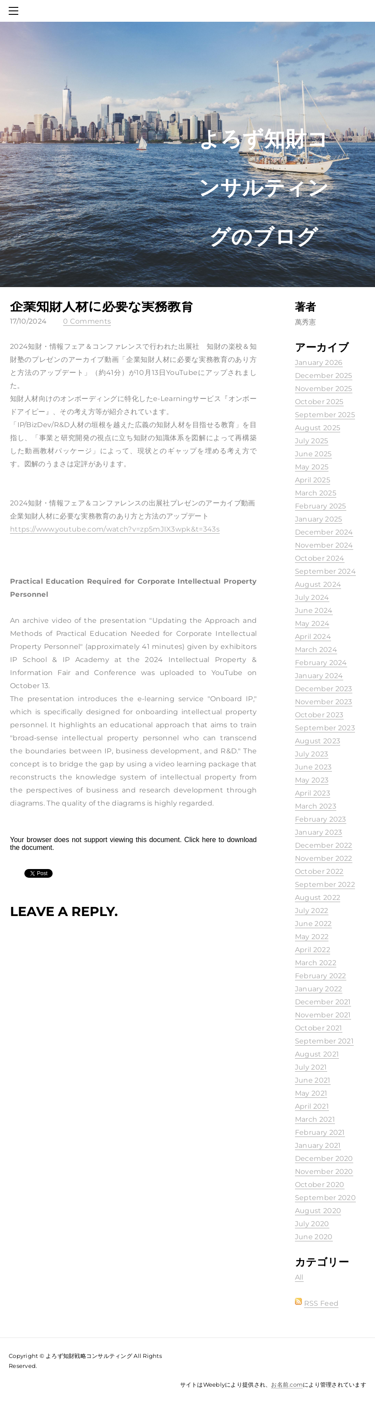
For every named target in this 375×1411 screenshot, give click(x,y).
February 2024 (321, 663)
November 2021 (323, 1015)
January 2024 (319, 676)
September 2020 (325, 1198)
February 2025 (320, 506)
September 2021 (324, 1041)
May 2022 (312, 937)
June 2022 (313, 923)
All (299, 1277)
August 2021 (317, 1054)
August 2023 (318, 741)
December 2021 (323, 1002)
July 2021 (311, 1067)
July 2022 (311, 910)
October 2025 (319, 402)
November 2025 (323, 389)
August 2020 (318, 1211)
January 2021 (318, 1145)
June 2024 (314, 610)
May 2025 (312, 467)
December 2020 (324, 1158)
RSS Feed (321, 1303)
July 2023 (311, 754)
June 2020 (314, 1237)
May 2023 (312, 780)
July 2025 (311, 441)
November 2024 (324, 545)
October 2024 (320, 558)
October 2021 (318, 1028)
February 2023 (320, 819)
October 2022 (319, 871)
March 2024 (316, 649)
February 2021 (320, 1132)
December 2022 (323, 845)
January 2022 (318, 989)
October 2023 (319, 715)
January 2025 (318, 519)
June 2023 (313, 767)
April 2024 (313, 636)
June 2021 (313, 1080)
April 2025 (312, 480)
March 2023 (315, 806)
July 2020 (312, 1224)
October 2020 (320, 1184)
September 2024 (325, 571)
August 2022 (318, 897)
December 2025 (323, 375)
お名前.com (287, 1384)
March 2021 (315, 1119)
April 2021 (312, 1106)
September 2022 (325, 884)
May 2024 (312, 623)
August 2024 (318, 584)
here (209, 839)
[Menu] (15, 11)
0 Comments (87, 321)
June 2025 (313, 454)
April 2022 (312, 950)
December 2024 (324, 532)
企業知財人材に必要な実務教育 (102, 306)
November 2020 (324, 1171)
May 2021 (311, 1093)
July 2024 (312, 597)
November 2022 (323, 858)
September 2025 (325, 415)
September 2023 (325, 728)
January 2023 (318, 832)
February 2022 (320, 976)
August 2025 (318, 428)
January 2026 (319, 362)
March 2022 (315, 963)
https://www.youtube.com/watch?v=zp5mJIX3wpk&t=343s (115, 529)
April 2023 (312, 793)
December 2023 (323, 689)
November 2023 (323, 702)
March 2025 (315, 493)
